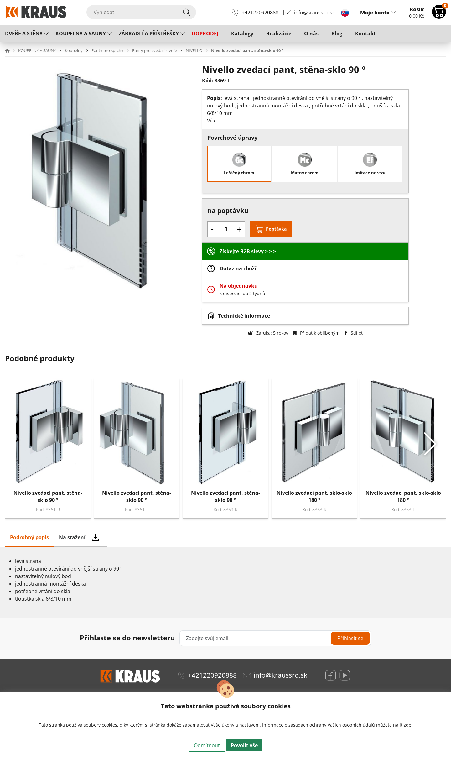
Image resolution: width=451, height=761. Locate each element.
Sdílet (354, 333)
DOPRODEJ (205, 33)
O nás (311, 33)
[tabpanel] (225, 582)
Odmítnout (207, 745)
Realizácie (278, 33)
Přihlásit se (350, 638)
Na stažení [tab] (72, 537)
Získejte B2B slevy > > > (248, 251)
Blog (336, 33)
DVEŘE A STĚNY (24, 33)
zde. (408, 725)
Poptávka (276, 229)
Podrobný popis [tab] (29, 537)
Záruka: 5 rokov (268, 333)
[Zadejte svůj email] (275, 638)
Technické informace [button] (244, 315)
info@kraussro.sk (314, 12)
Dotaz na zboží (238, 268)
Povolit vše (244, 745)
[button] (11, 50)
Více (212, 120)
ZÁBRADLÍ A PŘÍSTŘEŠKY (149, 33)
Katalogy (242, 33)
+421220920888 (260, 12)
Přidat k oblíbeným (316, 333)
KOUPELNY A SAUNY (80, 33)
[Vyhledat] (141, 12)
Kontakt (365, 33)
